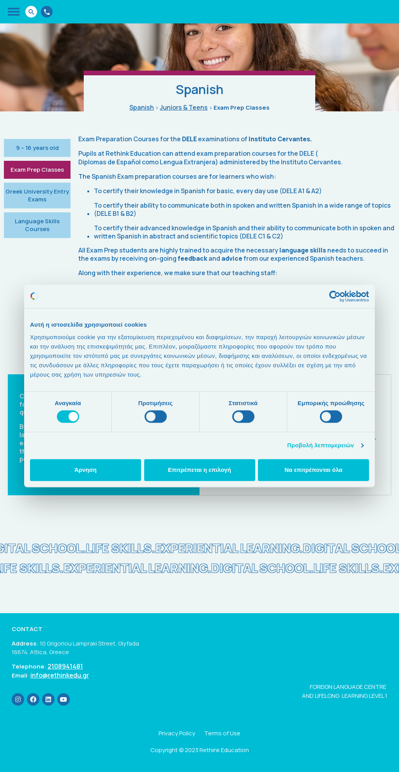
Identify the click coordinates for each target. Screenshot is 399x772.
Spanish (141, 107)
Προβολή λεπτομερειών (320, 445)
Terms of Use (222, 733)
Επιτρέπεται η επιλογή (199, 469)
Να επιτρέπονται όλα (313, 469)
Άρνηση (85, 469)
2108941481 (65, 666)
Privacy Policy (177, 733)
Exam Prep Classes (37, 169)
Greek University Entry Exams (37, 195)
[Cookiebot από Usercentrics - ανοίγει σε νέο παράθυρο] (335, 296)
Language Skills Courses (37, 225)
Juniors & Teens (184, 107)
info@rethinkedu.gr (59, 675)
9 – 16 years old (37, 148)
